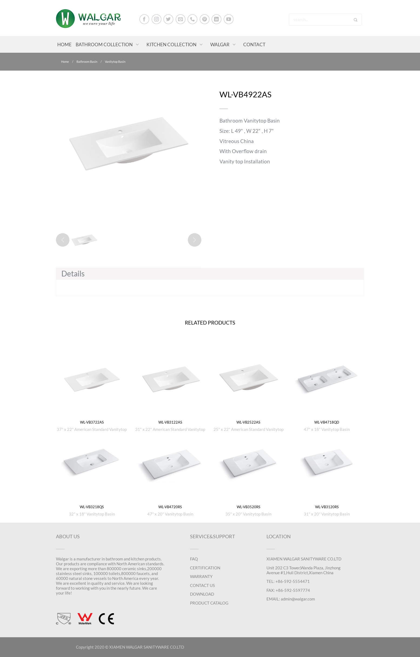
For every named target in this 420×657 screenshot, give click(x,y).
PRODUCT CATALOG (209, 602)
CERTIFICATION (205, 567)
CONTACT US (202, 585)
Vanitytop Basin (115, 61)
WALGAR (219, 44)
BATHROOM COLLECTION (104, 44)
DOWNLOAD (202, 594)
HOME (64, 44)
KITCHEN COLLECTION (171, 44)
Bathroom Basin (86, 61)
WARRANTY (201, 576)
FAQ (194, 558)
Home (65, 61)
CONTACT (254, 44)
